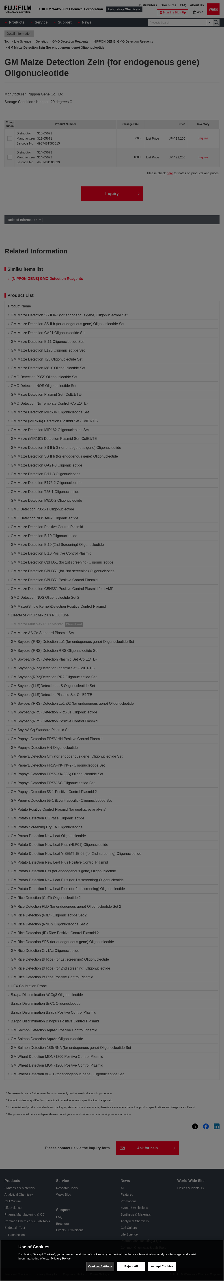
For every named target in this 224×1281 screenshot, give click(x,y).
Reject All (131, 1267)
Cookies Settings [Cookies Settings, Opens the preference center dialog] (100, 1267)
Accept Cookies (162, 1267)
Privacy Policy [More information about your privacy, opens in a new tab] (61, 1259)
